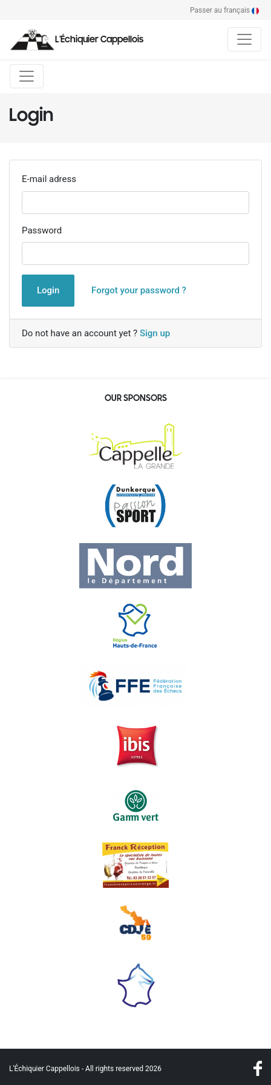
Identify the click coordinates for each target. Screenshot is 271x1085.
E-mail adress (49, 179)
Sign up (155, 333)
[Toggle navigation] (244, 39)
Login (48, 290)
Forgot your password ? (138, 290)
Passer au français (224, 10)
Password (42, 230)
